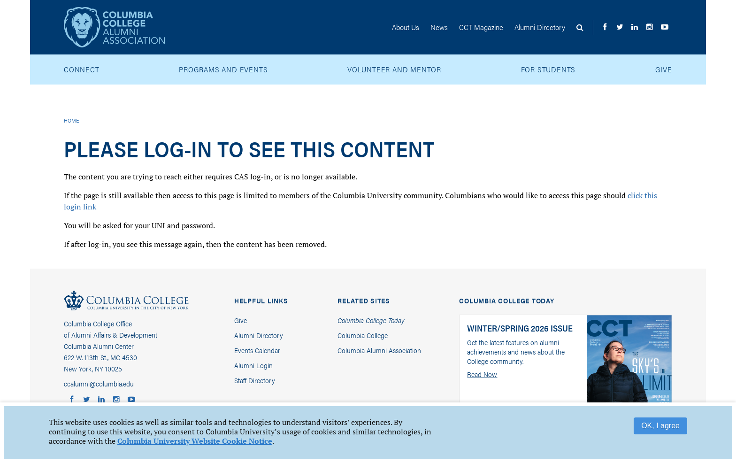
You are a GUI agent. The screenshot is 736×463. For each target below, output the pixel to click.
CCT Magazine (481, 27)
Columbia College (126, 302)
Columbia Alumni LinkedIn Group (636, 34)
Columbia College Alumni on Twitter (621, 34)
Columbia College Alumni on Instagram (651, 34)
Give (663, 69)
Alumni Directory (258, 335)
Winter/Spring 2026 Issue (520, 328)
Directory (539, 27)
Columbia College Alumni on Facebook (606, 34)
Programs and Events (223, 69)
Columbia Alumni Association (379, 350)
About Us (405, 27)
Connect (82, 69)
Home (71, 120)
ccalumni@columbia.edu (99, 383)
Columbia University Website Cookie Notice (194, 441)
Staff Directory (254, 380)
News (439, 27)
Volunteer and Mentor (394, 69)
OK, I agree (660, 426)
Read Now (482, 374)
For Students (548, 69)
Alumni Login (253, 365)
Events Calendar (257, 350)
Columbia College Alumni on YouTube (666, 34)
